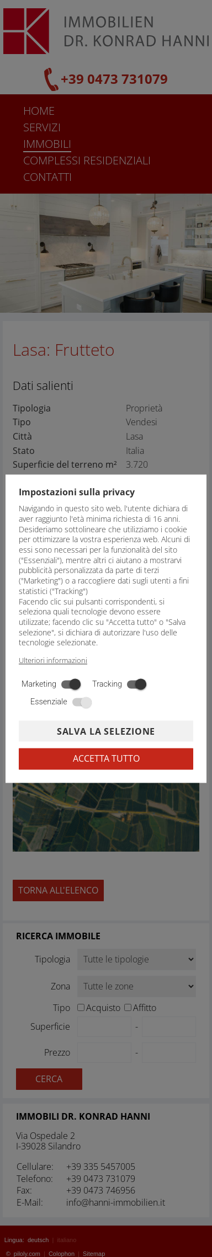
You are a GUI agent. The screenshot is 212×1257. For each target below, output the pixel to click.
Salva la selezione (106, 732)
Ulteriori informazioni (53, 661)
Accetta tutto (106, 758)
